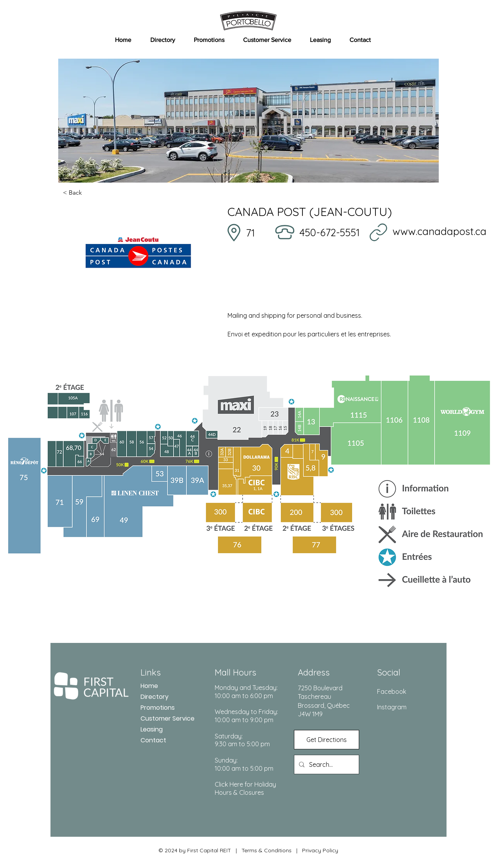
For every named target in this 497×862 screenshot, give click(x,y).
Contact (153, 740)
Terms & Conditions (267, 850)
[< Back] (88, 193)
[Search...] (325, 764)
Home (149, 685)
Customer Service (168, 718)
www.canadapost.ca (440, 231)
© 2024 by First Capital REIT (194, 850)
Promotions (158, 707)
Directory (155, 696)
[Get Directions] (326, 739)
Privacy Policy (320, 850)
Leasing (152, 729)
